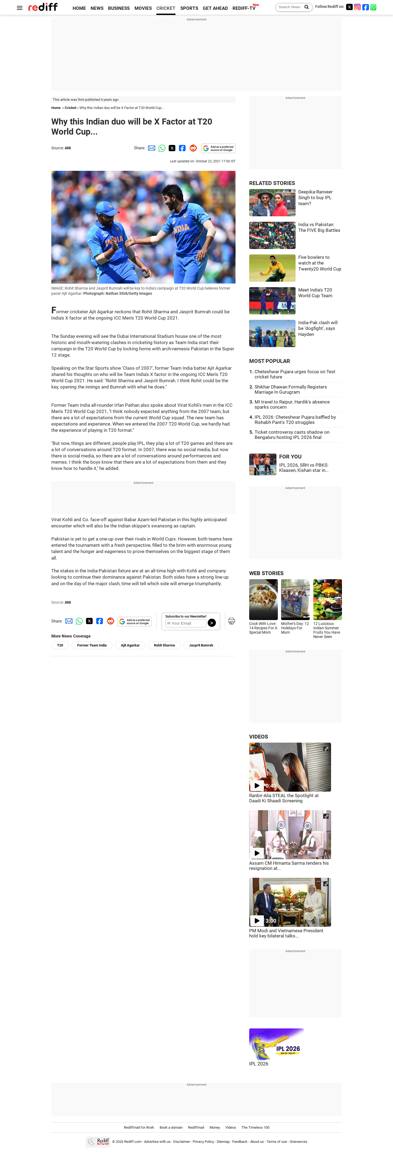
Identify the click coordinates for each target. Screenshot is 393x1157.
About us (257, 1142)
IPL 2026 (258, 1064)
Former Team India (92, 645)
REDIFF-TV (244, 8)
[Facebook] (366, 7)
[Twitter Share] (171, 147)
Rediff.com (132, 1142)
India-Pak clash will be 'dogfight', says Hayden (318, 328)
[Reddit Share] (192, 147)
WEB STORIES (266, 573)
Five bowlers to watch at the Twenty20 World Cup (319, 263)
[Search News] (305, 7)
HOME (79, 8)
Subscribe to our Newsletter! (185, 616)
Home (56, 108)
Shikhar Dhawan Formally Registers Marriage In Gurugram (291, 389)
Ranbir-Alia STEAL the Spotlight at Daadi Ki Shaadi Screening (284, 798)
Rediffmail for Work (139, 1127)
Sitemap (223, 1142)
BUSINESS (119, 8)
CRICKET (165, 8)
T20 (60, 645)
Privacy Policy (203, 1142)
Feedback (240, 1142)
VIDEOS (258, 737)
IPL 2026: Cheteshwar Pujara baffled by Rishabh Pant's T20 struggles (295, 420)
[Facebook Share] (182, 147)
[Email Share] (150, 147)
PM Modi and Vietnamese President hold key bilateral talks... (286, 933)
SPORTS (189, 8)
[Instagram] (357, 7)
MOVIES (143, 8)
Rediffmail (196, 1127)
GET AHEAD (215, 8)
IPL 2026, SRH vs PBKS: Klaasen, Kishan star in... (304, 468)
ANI (68, 148)
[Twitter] (349, 7)
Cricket (70, 108)
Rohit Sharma (164, 645)
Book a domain (171, 1127)
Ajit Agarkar (130, 645)
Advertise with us (157, 1142)
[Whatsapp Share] (161, 147)
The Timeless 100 (255, 1127)
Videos (230, 1127)
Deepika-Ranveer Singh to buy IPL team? (315, 197)
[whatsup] (374, 7)
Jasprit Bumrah (201, 645)
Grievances (298, 1142)
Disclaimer (181, 1142)
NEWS (97, 8)
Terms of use (277, 1142)
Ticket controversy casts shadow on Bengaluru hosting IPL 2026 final (292, 435)
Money (215, 1127)
